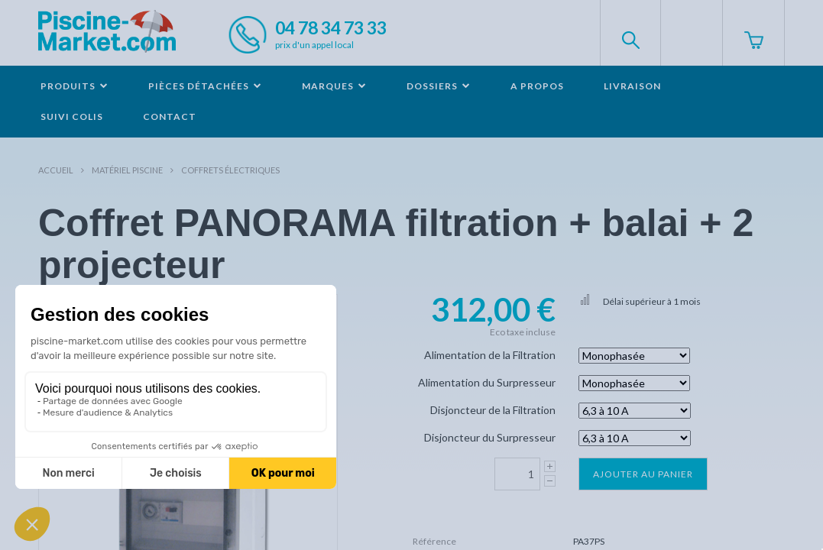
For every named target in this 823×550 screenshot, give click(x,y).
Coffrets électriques (230, 170)
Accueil (55, 170)
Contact (169, 116)
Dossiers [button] (439, 86)
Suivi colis (72, 116)
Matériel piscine (127, 170)
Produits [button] (75, 86)
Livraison (632, 86)
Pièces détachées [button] (205, 86)
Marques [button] (334, 86)
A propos (537, 86)
